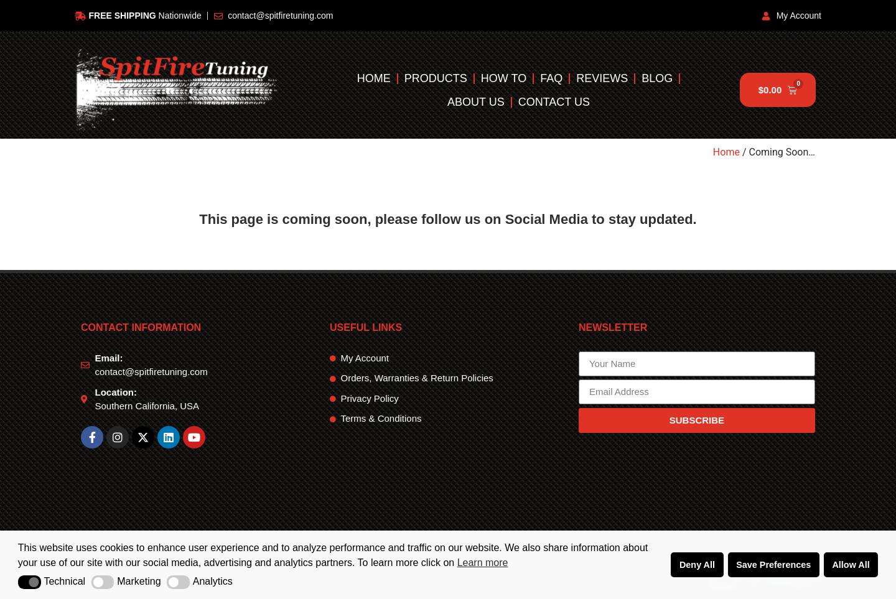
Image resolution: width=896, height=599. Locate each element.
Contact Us (554, 102)
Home (374, 78)
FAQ (551, 78)
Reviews (602, 78)
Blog (657, 78)
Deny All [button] (697, 565)
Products (435, 78)
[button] (29, 582)
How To (503, 78)
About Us (476, 102)
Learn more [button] (482, 562)
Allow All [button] (850, 565)
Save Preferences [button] (773, 565)
